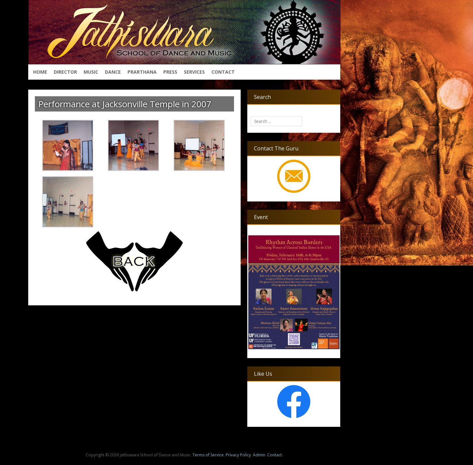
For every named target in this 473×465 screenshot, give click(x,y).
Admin (259, 455)
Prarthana (142, 72)
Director (65, 72)
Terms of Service (208, 455)
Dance (113, 72)
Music (91, 72)
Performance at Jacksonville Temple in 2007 (124, 104)
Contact (223, 72)
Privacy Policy (238, 455)
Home (40, 72)
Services (194, 72)
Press (170, 72)
